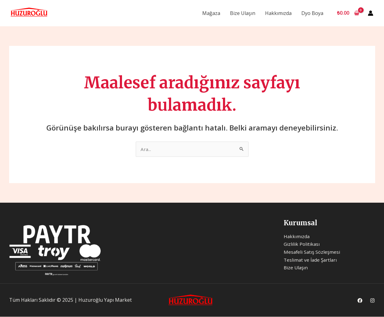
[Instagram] (372, 300)
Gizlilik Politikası (302, 244)
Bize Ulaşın (242, 13)
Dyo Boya (312, 13)
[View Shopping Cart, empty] (348, 13)
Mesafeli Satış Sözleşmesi (313, 252)
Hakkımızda (278, 13)
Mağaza (211, 13)
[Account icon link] (370, 13)
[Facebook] (359, 300)
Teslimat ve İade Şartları (311, 260)
